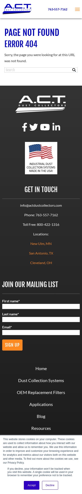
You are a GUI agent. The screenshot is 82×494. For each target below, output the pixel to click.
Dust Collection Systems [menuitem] (41, 380)
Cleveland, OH (41, 263)
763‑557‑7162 (57, 9)
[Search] (41, 70)
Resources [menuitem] (41, 428)
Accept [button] (32, 485)
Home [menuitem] (41, 368)
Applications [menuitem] (41, 404)
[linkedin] (56, 130)
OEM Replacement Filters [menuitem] (41, 392)
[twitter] (33, 130)
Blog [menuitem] (41, 416)
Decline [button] (50, 485)
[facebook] (24, 130)
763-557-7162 (47, 215)
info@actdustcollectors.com (41, 205)
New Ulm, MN (41, 243)
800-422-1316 (48, 224)
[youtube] (45, 130)
